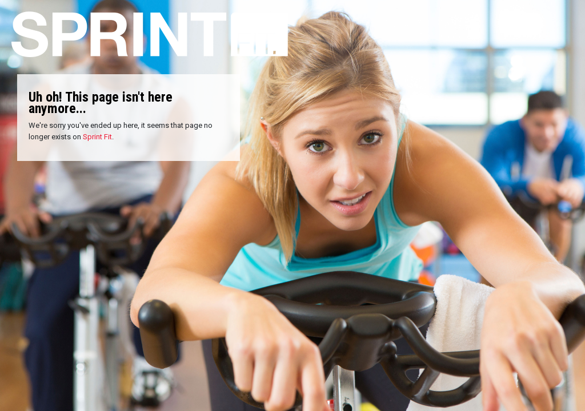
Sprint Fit (97, 136)
